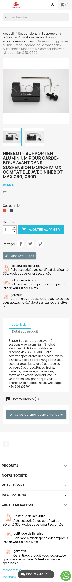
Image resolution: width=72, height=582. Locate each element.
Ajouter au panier (41, 229)
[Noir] (12, 211)
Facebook (6, 444)
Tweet (30, 244)
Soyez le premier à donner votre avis (36, 415)
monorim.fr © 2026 (16, 570)
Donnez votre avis (19, 256)
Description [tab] (20, 325)
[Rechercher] (36, 17)
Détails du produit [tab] (25, 331)
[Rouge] (5, 211)
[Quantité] (7, 229)
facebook (9, 577)
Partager (20, 244)
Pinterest (40, 244)
